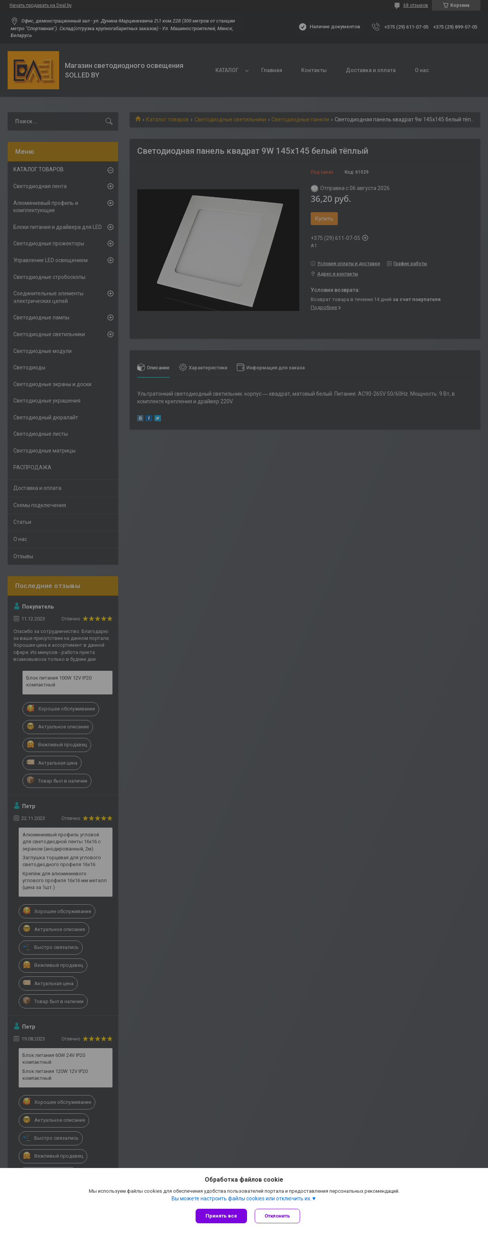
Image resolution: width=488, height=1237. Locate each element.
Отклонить (277, 1216)
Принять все (221, 1216)
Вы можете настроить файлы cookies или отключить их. (241, 1198)
